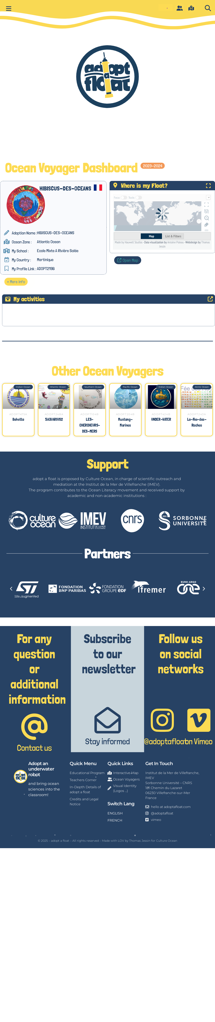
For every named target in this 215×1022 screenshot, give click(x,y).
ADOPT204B (125, 414)
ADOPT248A (54, 414)
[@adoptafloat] (162, 720)
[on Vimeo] (199, 720)
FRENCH (115, 820)
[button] (207, 8)
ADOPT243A (197, 414)
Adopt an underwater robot (41, 769)
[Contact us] (34, 726)
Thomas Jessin (139, 840)
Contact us (34, 748)
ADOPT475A (18, 414)
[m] (191, 8)
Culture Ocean (166, 840)
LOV (121, 840)
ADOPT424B (161, 414)
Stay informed (107, 741)
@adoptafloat (165, 741)
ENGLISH (115, 813)
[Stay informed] (107, 720)
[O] (179, 8)
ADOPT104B (89, 414)
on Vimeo (199, 741)
